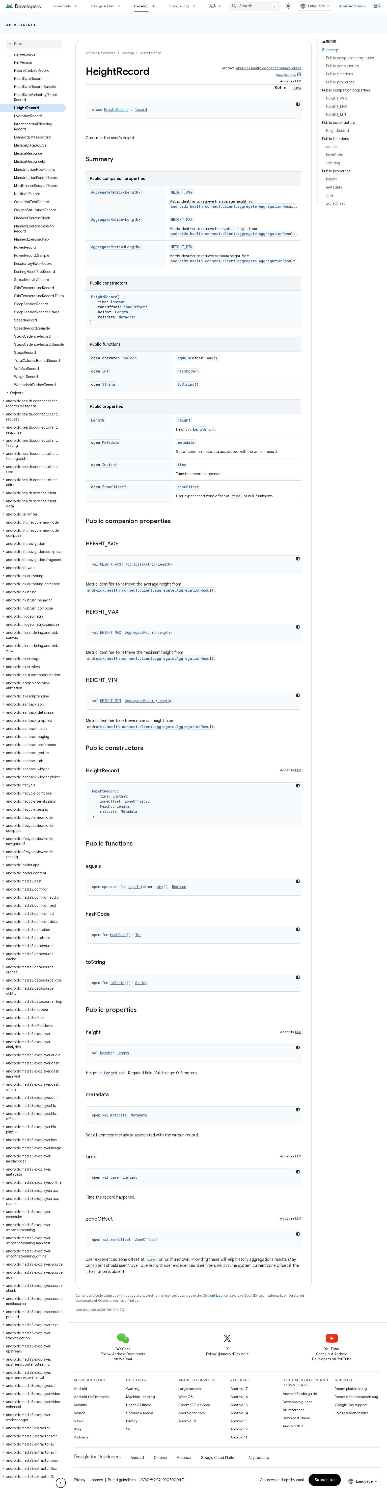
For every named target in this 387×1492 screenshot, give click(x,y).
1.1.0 (298, 81)
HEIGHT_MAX (181, 219)
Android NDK (293, 1426)
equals (183, 358)
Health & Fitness (138, 1405)
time (181, 464)
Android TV (187, 1421)
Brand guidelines (121, 1480)
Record (141, 109)
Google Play (179, 6)
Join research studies (351, 1413)
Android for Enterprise (91, 1396)
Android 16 (239, 1396)
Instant (117, 301)
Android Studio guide (300, 1393)
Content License (215, 1295)
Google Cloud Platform (219, 1457)
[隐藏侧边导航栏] (61, 1483)
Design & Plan (102, 6)
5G (128, 1429)
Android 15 (239, 1405)
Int (105, 371)
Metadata (127, 317)
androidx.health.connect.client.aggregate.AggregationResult (233, 206)
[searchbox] (34, 44)
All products (258, 1457)
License (97, 1480)
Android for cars (191, 1413)
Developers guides (297, 1402)
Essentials (62, 6)
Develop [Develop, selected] (141, 6)
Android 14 (239, 1413)
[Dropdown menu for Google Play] (196, 6)
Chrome (160, 1457)
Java (297, 87)
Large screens (189, 1388)
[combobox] (254, 6)
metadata (185, 442)
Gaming (133, 1388)
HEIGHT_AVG (181, 192)
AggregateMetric (107, 192)
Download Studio (296, 1418)
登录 (377, 6)
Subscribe (325, 1479)
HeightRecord (116, 109)
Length (131, 192)
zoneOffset (188, 486)
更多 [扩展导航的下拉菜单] (212, 6)
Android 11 (238, 1437)
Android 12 (239, 1429)
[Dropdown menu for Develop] (155, 6)
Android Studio (352, 6)
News (78, 1421)
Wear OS (185, 1396)
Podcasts (81, 1437)
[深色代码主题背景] (298, 104)
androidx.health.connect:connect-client (268, 68)
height (183, 420)
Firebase (184, 1457)
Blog (77, 1429)
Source (79, 1413)
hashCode (186, 371)
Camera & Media (139, 1413)
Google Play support (351, 1405)
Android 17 (239, 1388)
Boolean (129, 358)
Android (80, 1388)
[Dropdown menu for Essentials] (78, 6)
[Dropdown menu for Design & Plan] (121, 6)
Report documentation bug (356, 1396)
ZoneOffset (134, 307)
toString (186, 384)
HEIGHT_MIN (181, 246)
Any (210, 358)
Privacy (131, 1421)
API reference (21, 25)
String (108, 384)
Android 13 (238, 1421)
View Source (286, 75)
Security (80, 1405)
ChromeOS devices (194, 1405)
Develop (128, 53)
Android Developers (100, 53)
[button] (33, 393)
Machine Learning (140, 1396)
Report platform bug (351, 1388)
